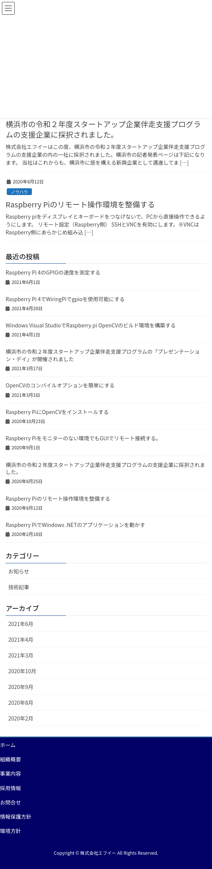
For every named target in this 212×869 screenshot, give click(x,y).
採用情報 (10, 788)
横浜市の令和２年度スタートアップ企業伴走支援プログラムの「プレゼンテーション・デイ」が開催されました (103, 355)
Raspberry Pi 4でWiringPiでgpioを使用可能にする (65, 299)
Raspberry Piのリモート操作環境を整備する (80, 204)
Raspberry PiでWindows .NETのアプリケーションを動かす (75, 524)
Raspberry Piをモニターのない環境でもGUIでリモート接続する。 (83, 438)
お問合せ (10, 802)
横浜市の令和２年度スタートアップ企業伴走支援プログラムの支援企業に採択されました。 (103, 129)
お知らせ (18, 571)
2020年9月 (20, 686)
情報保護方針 (16, 816)
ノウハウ (19, 192)
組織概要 (10, 759)
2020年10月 (22, 671)
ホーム (8, 745)
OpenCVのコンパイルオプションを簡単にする (60, 385)
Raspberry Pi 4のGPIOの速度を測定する (53, 272)
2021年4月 (20, 639)
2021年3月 (20, 655)
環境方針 (10, 830)
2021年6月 (20, 623)
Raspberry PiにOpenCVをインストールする (57, 412)
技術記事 (18, 587)
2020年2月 (20, 718)
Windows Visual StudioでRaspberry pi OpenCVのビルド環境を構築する (91, 325)
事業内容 (10, 773)
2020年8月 (20, 702)
